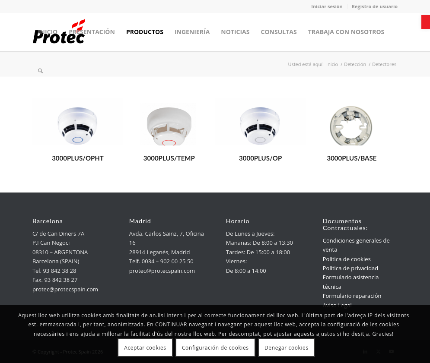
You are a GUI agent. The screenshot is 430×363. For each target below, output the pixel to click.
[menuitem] (47, 32)
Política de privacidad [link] (350, 268)
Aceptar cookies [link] (145, 347)
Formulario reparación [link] (352, 296)
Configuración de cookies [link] (215, 347)
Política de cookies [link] (347, 259)
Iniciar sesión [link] (327, 6)
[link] (425, 22)
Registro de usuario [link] (375, 6)
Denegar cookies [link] (286, 347)
